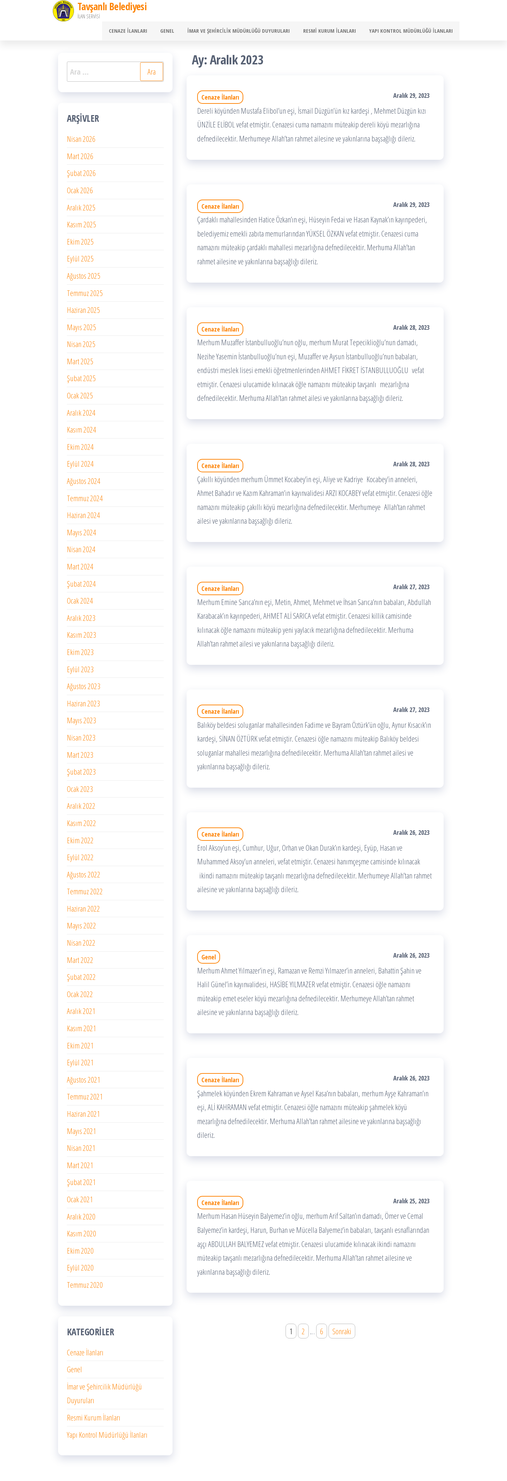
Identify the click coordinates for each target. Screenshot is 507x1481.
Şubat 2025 (81, 381)
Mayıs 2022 (81, 928)
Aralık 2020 (81, 1219)
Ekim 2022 (80, 842)
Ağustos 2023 (83, 688)
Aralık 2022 (81, 808)
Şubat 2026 (81, 175)
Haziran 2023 (83, 705)
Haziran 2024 (83, 517)
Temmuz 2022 (85, 894)
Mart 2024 (80, 568)
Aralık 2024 (81, 415)
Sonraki (341, 1334)
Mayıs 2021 (81, 1133)
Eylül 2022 (80, 860)
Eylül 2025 (80, 261)
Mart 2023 (80, 757)
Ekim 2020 (80, 1253)
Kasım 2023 (81, 637)
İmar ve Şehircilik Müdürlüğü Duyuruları (245, 32)
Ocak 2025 (80, 398)
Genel (176, 32)
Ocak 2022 (80, 996)
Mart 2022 (80, 962)
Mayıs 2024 (81, 534)
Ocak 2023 (80, 791)
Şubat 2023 (81, 774)
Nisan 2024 (81, 552)
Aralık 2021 (81, 1013)
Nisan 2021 (81, 1150)
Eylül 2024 (80, 466)
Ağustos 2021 (83, 1082)
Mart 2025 (80, 363)
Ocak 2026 (80, 192)
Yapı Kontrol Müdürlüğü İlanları (412, 32)
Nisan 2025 (81, 346)
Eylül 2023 (80, 671)
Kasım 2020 (81, 1236)
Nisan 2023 (81, 740)
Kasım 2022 (81, 825)
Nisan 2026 (81, 141)
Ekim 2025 (80, 244)
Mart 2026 (80, 158)
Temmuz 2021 (85, 1099)
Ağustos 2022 (83, 876)
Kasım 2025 (81, 227)
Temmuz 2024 (85, 500)
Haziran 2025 (83, 312)
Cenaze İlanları (139, 32)
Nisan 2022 (81, 945)
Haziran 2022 (83, 911)
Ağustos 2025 (83, 278)
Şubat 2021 (81, 1184)
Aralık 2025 (81, 209)
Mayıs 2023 (81, 723)
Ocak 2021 (80, 1201)
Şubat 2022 (81, 979)
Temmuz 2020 (85, 1287)
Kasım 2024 (81, 432)
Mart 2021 (80, 1167)
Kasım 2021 (81, 1030)
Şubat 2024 (81, 586)
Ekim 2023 (80, 654)
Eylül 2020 (80, 1270)
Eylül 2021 (80, 1065)
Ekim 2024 (80, 449)
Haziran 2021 (83, 1116)
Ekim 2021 (80, 1047)
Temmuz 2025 (85, 295)
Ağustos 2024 (83, 483)
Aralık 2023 (81, 620)
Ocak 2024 (80, 603)
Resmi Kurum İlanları (333, 32)
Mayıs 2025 (81, 329)
